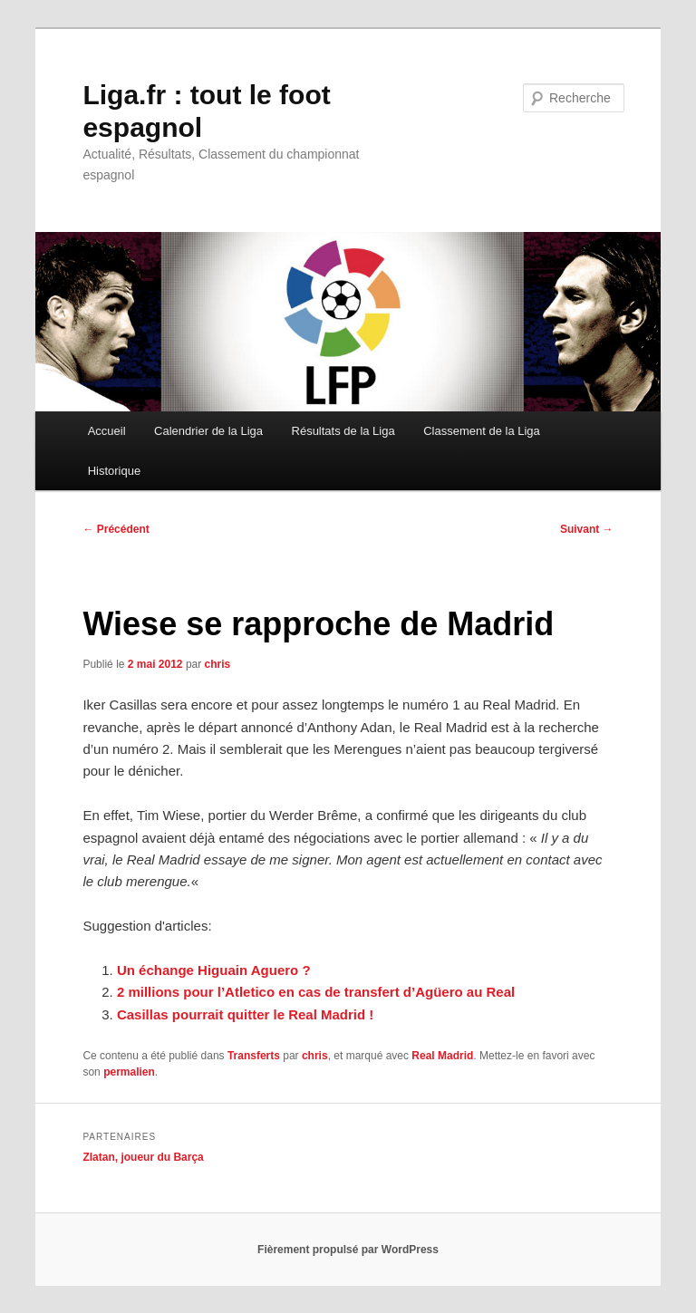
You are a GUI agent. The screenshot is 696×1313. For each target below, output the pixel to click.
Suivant (587, 529)
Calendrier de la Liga (208, 431)
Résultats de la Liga (343, 431)
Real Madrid (442, 1055)
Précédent (115, 529)
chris (218, 664)
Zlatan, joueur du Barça (142, 1157)
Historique (114, 471)
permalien (129, 1072)
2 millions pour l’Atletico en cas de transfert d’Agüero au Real (316, 991)
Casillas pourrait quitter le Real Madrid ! (245, 1014)
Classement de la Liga (481, 431)
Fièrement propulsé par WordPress (348, 1249)
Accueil (107, 431)
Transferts (253, 1055)
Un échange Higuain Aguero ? (214, 970)
